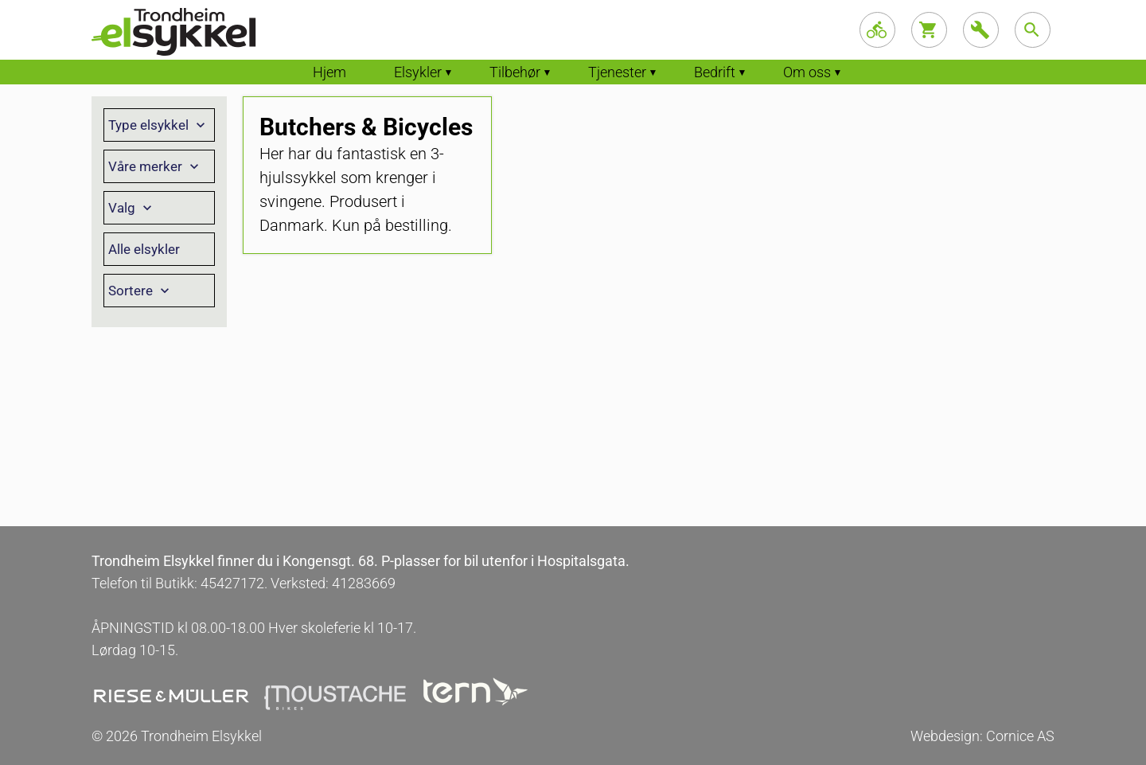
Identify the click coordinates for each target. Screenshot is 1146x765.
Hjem (329, 72)
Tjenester (617, 72)
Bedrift (714, 72)
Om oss (807, 72)
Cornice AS (1020, 736)
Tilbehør (514, 72)
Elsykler (418, 72)
